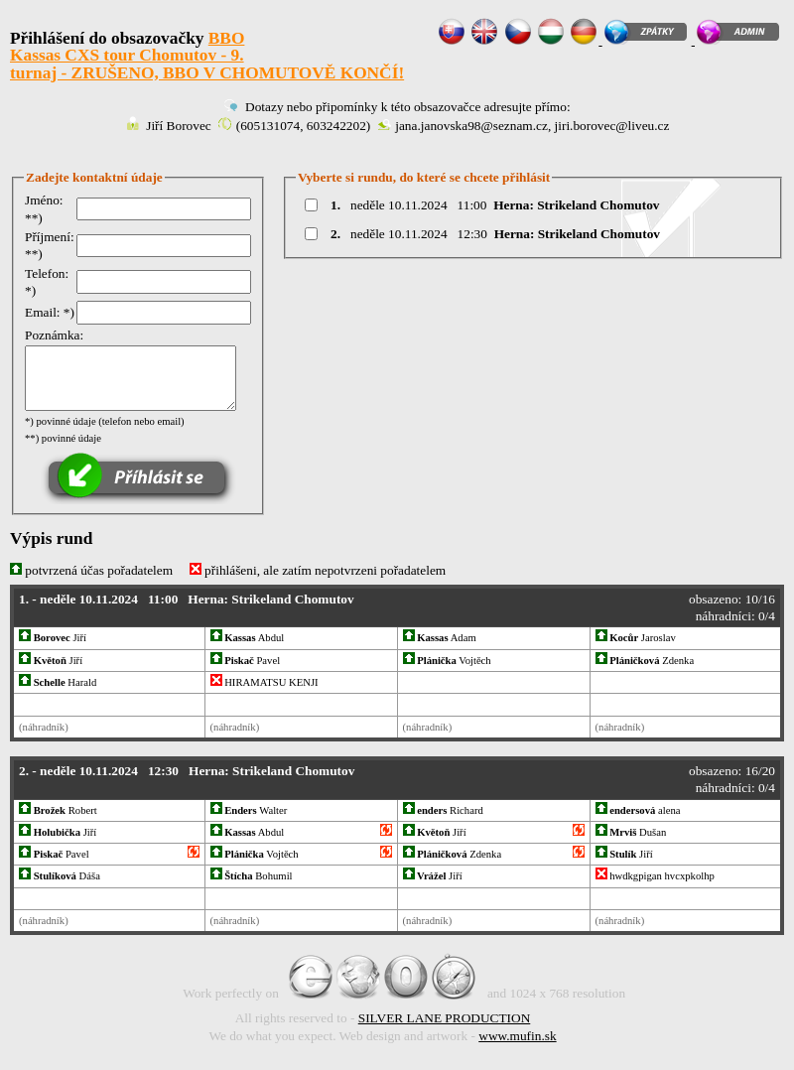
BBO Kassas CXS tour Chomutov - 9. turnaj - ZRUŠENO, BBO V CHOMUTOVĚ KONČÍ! (207, 55)
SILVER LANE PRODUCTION (444, 1018)
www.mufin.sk (517, 1035)
